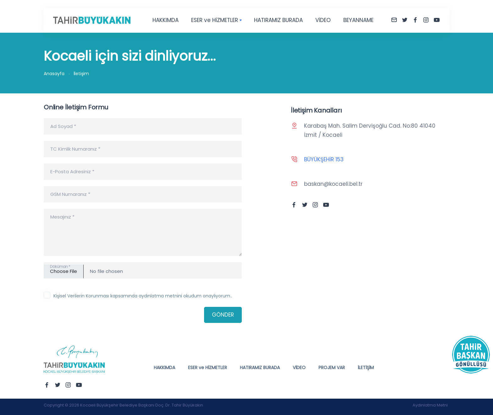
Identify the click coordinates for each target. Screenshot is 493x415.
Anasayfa (54, 73)
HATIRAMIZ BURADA (278, 20)
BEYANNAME (358, 20)
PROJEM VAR (332, 367)
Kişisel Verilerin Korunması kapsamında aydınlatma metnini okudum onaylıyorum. (142, 296)
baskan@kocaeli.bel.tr (333, 184)
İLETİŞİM (366, 367)
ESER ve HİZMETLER (214, 20)
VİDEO (323, 20)
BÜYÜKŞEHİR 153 (324, 159)
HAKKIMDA (165, 20)
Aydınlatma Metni (430, 405)
